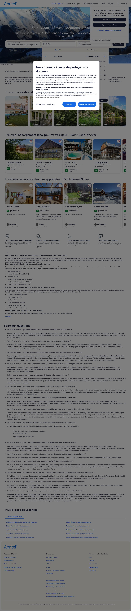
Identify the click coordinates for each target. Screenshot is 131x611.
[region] (66, 85)
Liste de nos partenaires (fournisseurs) (48, 97)
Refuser (69, 104)
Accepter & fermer (87, 104)
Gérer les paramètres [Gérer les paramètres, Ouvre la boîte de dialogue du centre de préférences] (45, 104)
